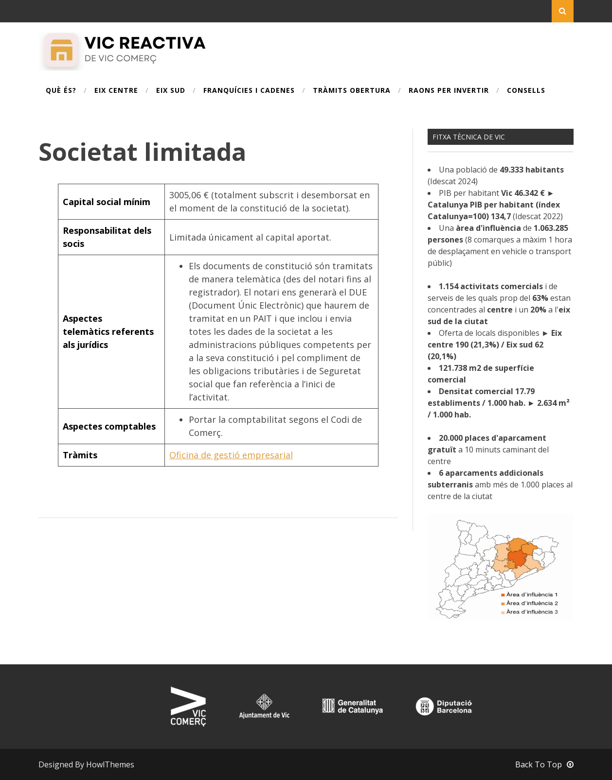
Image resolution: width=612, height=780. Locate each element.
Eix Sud (170, 91)
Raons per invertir (449, 91)
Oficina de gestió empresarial (231, 455)
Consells (526, 91)
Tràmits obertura (352, 91)
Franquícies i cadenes (249, 91)
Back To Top (544, 764)
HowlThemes (110, 764)
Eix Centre (116, 91)
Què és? (61, 91)
